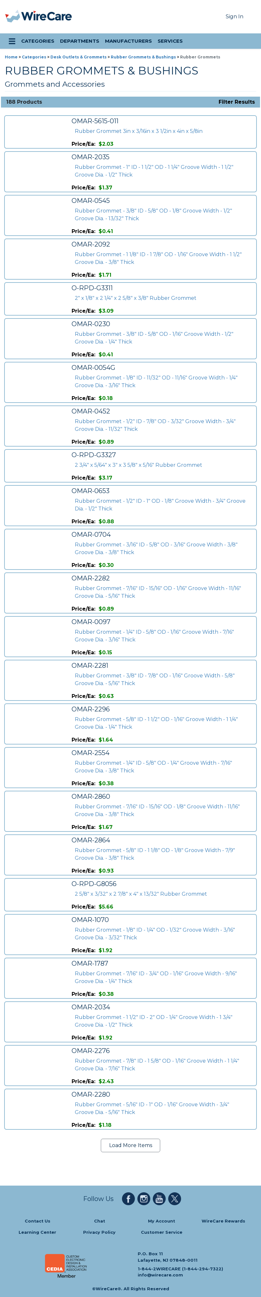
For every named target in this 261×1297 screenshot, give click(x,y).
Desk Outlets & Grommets (78, 57)
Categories (34, 57)
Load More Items (130, 1145)
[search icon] (250, 41)
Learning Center (37, 1232)
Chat (99, 1221)
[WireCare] (46, 17)
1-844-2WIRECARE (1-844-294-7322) (180, 1269)
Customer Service (161, 1232)
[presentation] (13, 17)
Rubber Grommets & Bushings (143, 57)
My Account (161, 1221)
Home (11, 57)
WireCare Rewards (223, 1221)
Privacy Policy (99, 1232)
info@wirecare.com (160, 1275)
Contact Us (37, 1221)
